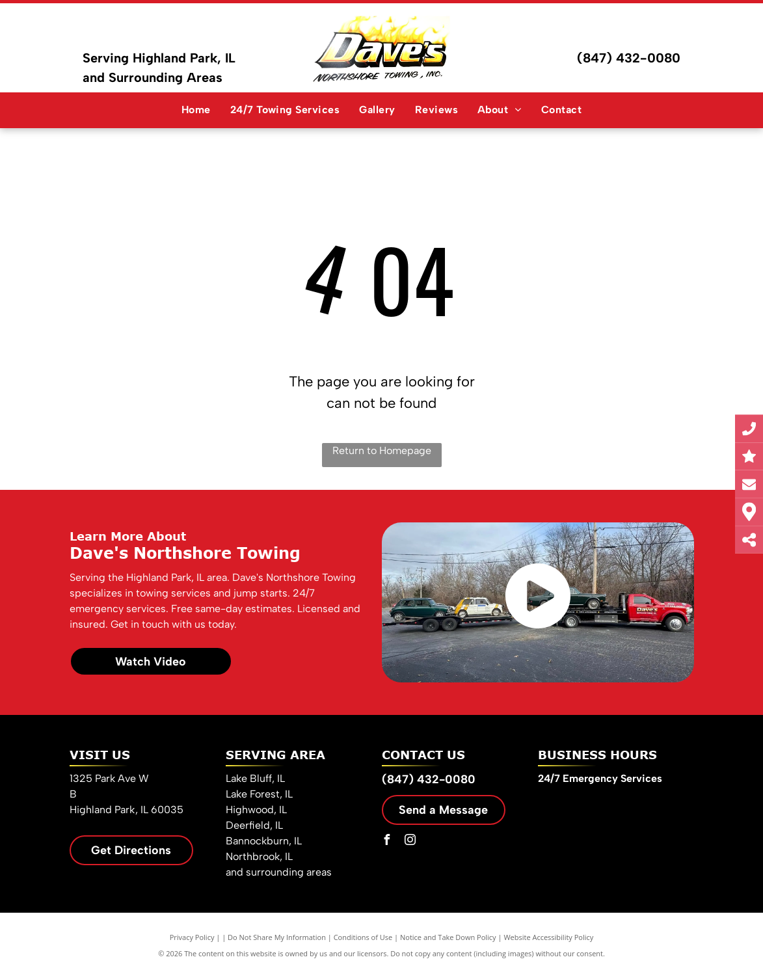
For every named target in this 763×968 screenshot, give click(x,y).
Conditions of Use (363, 937)
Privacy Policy (192, 937)
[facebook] (387, 841)
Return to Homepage (381, 450)
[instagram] (410, 841)
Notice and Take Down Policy (448, 937)
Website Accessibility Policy (548, 937)
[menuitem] (196, 110)
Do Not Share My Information (277, 937)
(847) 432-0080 (628, 58)
